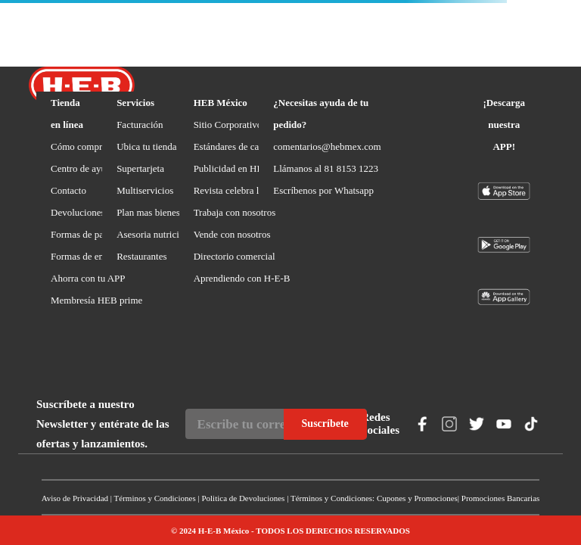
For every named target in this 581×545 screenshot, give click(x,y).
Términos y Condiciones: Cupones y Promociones (374, 498)
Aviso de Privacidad (75, 498)
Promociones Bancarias (500, 498)
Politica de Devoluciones (242, 498)
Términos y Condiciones (155, 498)
